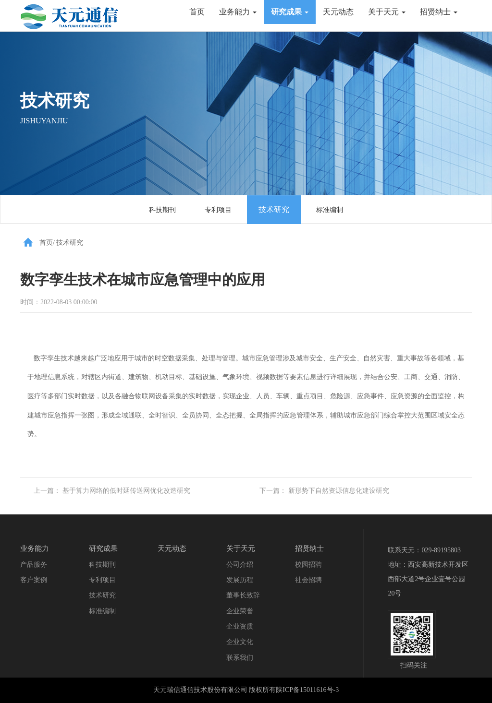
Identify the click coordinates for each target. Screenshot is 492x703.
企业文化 (239, 641)
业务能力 (238, 12)
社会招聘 (308, 580)
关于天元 (387, 12)
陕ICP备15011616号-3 (307, 689)
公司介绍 (239, 564)
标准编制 (329, 210)
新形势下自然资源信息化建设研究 (338, 490)
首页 (197, 12)
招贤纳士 (438, 12)
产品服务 (33, 564)
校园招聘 (308, 564)
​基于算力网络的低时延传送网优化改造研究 (126, 490)
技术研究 (273, 209)
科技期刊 (162, 210)
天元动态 (338, 12)
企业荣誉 (239, 611)
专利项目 (218, 210)
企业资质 (239, 626)
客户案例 (33, 580)
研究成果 (289, 12)
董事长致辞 (243, 595)
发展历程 (239, 580)
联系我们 (239, 657)
